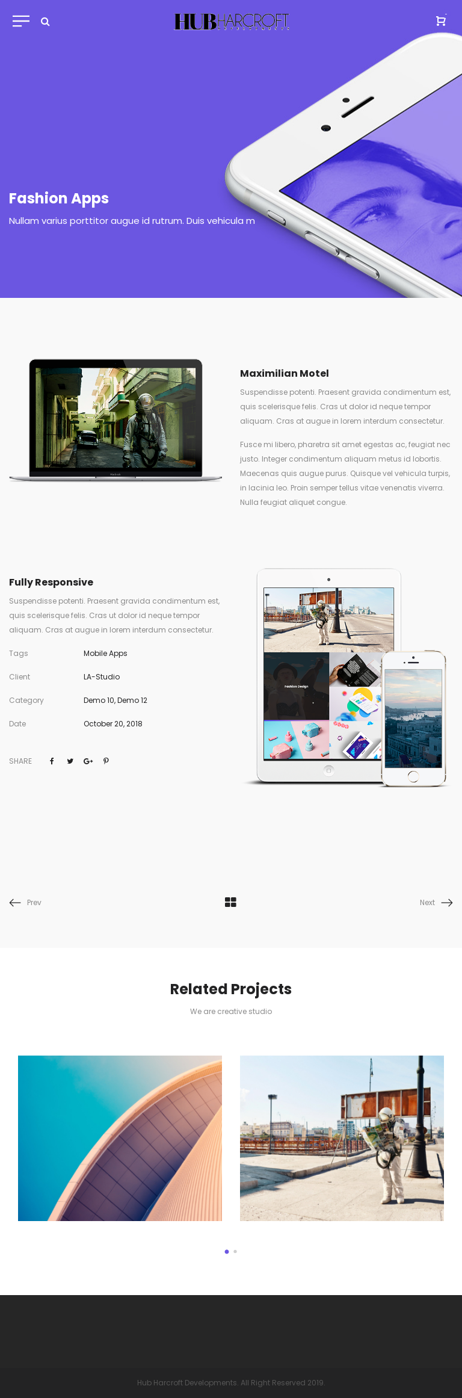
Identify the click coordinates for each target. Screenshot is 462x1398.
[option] (120, 1138)
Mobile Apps (106, 653)
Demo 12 (132, 700)
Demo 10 (99, 700)
